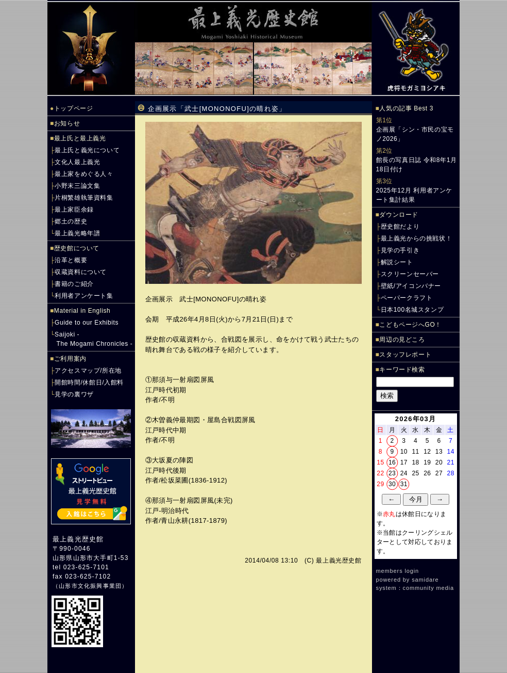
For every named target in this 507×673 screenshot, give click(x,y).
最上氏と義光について (87, 150)
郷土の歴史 (71, 221)
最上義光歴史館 (78, 539)
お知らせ (67, 123)
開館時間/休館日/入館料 (89, 382)
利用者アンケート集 (84, 295)
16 (392, 462)
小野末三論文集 (77, 185)
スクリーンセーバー (410, 274)
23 (392, 473)
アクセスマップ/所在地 (88, 370)
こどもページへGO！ (410, 324)
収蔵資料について (81, 272)
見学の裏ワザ (74, 394)
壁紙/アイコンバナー (411, 286)
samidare (425, 579)
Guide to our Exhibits (87, 322)
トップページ (73, 108)
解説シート (397, 262)
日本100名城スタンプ (412, 309)
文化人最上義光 (77, 162)
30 (392, 484)
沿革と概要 (71, 260)
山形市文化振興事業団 (90, 586)
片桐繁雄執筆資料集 (84, 197)
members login (397, 571)
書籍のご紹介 (74, 283)
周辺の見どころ (402, 339)
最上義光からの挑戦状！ (416, 238)
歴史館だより (400, 226)
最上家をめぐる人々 (84, 174)
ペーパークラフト (407, 297)
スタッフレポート (405, 354)
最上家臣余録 (74, 209)
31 (404, 484)
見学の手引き (400, 250)
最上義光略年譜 (77, 233)
